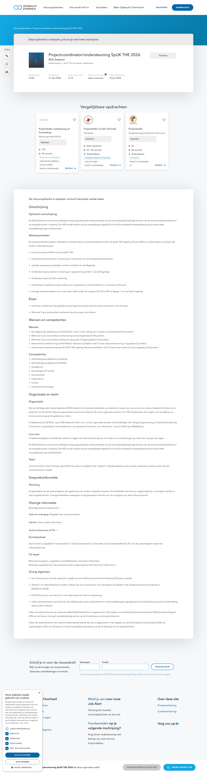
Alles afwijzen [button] (22, 762)
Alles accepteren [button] (22, 755)
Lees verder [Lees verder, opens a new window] (24, 723)
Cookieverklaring (167, 711)
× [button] (39, 693)
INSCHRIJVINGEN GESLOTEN (142, 767)
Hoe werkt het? (80, 7)
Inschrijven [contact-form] (162, 667)
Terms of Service (156, 674)
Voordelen (101, 7)
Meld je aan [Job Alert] (96, 699)
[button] (22, 767)
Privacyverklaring (167, 705)
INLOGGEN (161, 7)
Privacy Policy (137, 674)
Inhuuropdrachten (53, 7)
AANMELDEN (182, 7)
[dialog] (22, 730)
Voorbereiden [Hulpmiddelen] (98, 723)
